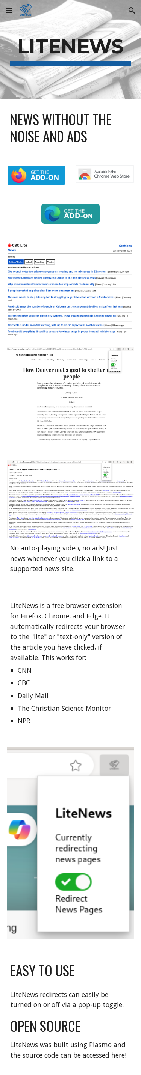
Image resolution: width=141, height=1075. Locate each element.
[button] (9, 10)
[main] (70, 49)
